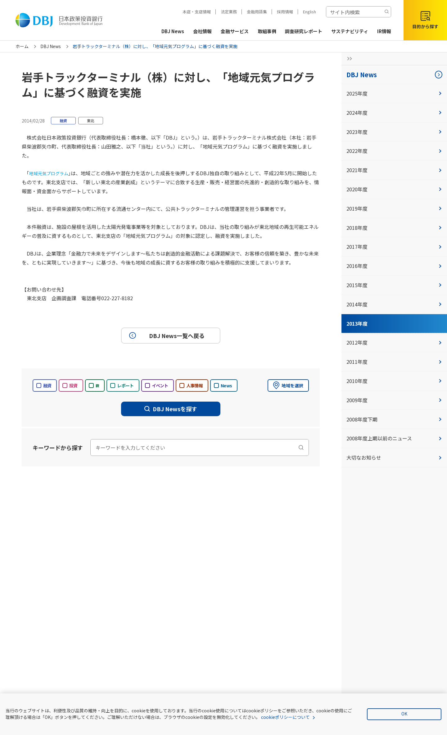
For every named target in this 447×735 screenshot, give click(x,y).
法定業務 (229, 12)
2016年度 (394, 266)
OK (404, 713)
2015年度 (394, 285)
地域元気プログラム (51, 173)
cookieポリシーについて (285, 717)
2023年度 (394, 132)
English (309, 12)
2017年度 (394, 246)
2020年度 (394, 189)
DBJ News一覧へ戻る (166, 336)
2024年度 (394, 112)
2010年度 (394, 381)
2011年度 (394, 361)
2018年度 (394, 227)
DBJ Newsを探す (170, 409)
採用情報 (285, 12)
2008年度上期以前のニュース (394, 438)
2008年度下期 (394, 419)
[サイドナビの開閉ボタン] (347, 58)
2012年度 (394, 342)
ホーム (22, 46)
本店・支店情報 (197, 12)
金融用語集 (257, 12)
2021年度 (394, 170)
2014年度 (394, 304)
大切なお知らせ (394, 457)
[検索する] (386, 12)
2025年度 (394, 93)
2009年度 (394, 400)
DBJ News (50, 46)
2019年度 (394, 208)
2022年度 (394, 150)
